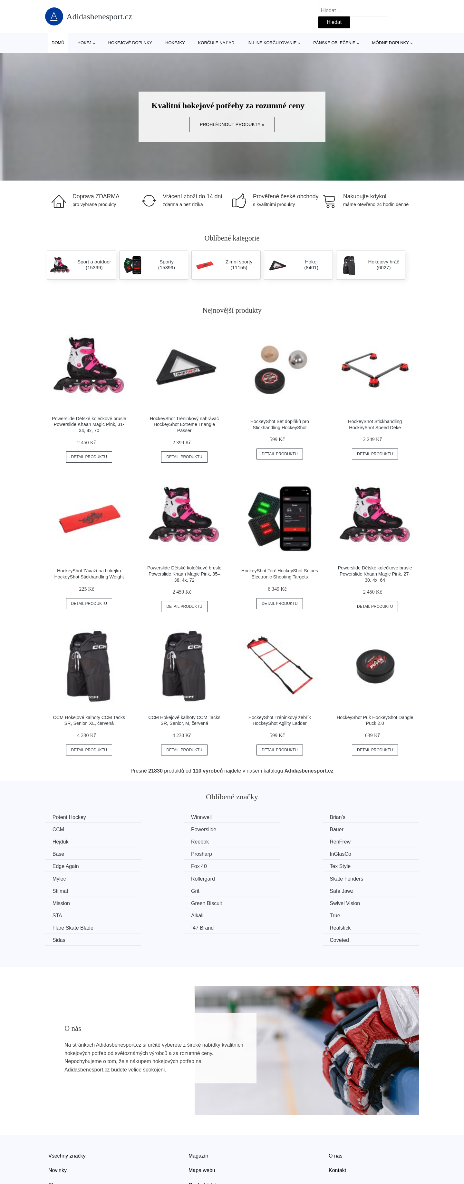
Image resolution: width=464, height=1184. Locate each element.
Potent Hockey (70, 817)
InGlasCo (351, 841)
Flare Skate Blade (361, 890)
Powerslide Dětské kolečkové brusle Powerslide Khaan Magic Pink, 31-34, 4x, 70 (89, 424)
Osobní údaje (203, 1146)
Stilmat (253, 865)
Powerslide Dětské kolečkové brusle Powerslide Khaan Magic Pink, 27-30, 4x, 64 (375, 573)
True (250, 890)
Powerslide (65, 829)
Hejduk (253, 829)
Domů (58, 42)
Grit (345, 865)
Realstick (159, 902)
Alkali (155, 890)
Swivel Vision (356, 878)
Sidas (251, 902)
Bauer (156, 829)
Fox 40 (157, 853)
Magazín (198, 1117)
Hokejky (175, 42)
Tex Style (255, 853)
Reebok (350, 829)
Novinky (57, 1132)
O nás (336, 1117)
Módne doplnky (390, 42)
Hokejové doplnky (130, 42)
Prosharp (255, 841)
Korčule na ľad (216, 42)
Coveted (350, 902)
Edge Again (66, 853)
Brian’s (253, 817)
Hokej (85, 42)
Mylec (347, 853)
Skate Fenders (166, 865)
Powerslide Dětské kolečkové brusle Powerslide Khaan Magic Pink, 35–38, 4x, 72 (184, 573)
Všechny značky (67, 1117)
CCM (347, 817)
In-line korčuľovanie (271, 42)
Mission (158, 878)
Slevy (54, 1146)
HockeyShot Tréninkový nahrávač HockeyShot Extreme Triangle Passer (184, 424)
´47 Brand (64, 902)
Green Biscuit (260, 878)
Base (155, 841)
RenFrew (63, 841)
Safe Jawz (65, 878)
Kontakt (337, 1132)
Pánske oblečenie (334, 42)
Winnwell (159, 817)
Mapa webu (201, 1132)
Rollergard (65, 865)
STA (58, 890)
